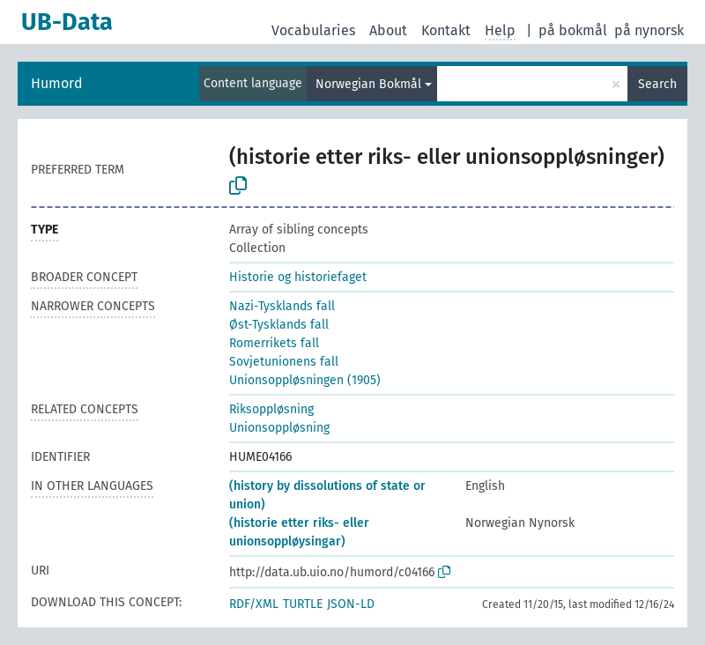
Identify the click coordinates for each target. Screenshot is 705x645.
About (388, 30)
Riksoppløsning (271, 409)
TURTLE (303, 604)
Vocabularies (313, 30)
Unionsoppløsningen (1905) (305, 380)
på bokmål (572, 30)
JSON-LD (351, 604)
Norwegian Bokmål (368, 84)
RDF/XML (253, 604)
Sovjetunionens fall (283, 361)
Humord (57, 83)
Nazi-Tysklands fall (282, 306)
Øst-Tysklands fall (279, 324)
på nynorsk (649, 30)
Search (657, 84)
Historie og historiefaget (298, 277)
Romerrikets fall (274, 343)
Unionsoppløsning (279, 427)
